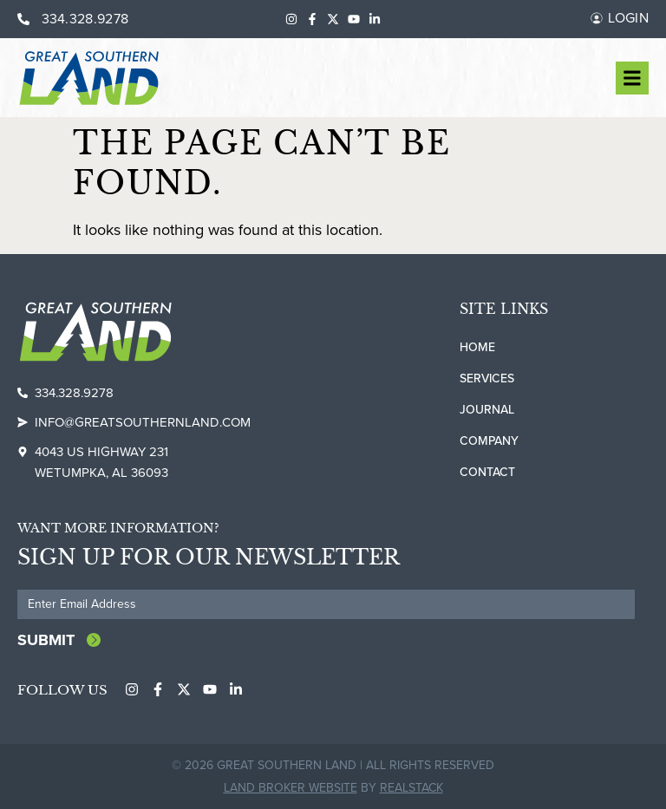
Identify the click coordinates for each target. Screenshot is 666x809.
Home (477, 347)
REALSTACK (411, 787)
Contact (487, 472)
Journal (487, 410)
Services (487, 378)
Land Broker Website (290, 787)
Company (489, 441)
